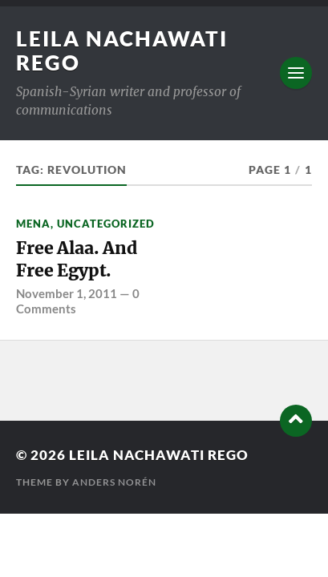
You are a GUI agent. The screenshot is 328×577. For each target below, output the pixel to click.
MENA (33, 223)
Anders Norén (114, 482)
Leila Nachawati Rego (159, 454)
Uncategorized (106, 223)
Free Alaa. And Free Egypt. (76, 259)
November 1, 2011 (66, 293)
